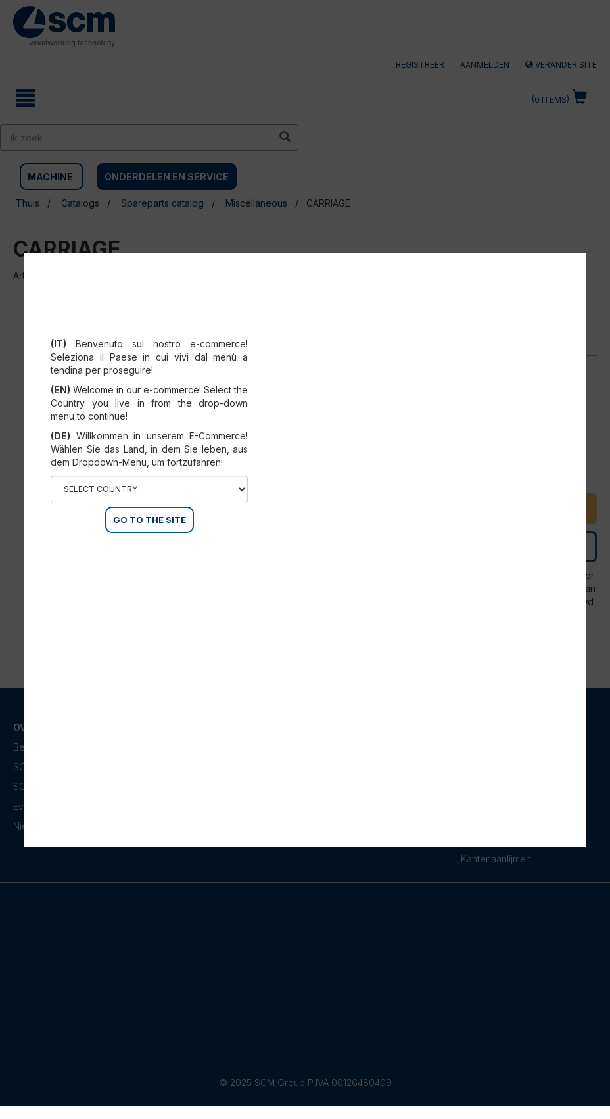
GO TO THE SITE (149, 519)
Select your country (149, 327)
